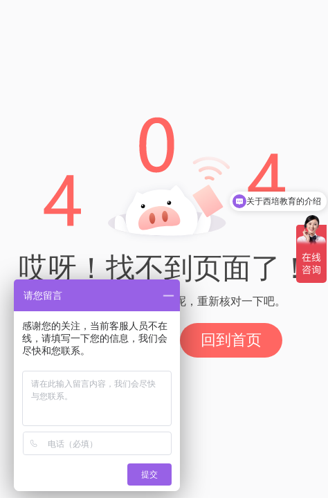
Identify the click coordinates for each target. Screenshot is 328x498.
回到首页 (231, 340)
